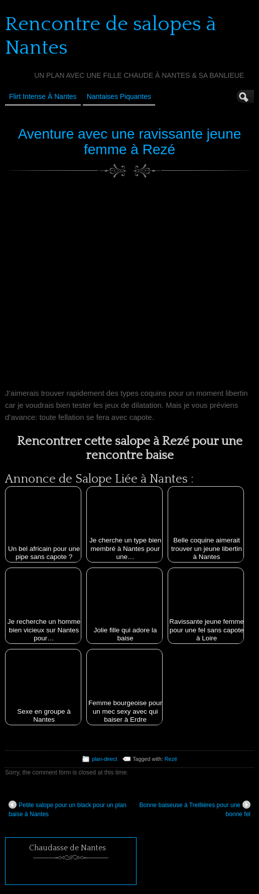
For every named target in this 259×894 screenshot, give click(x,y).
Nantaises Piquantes (119, 96)
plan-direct (104, 759)
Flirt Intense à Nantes (43, 96)
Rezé (171, 759)
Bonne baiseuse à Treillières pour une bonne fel (195, 809)
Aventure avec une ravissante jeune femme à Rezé (129, 141)
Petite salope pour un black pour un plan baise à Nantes (67, 809)
